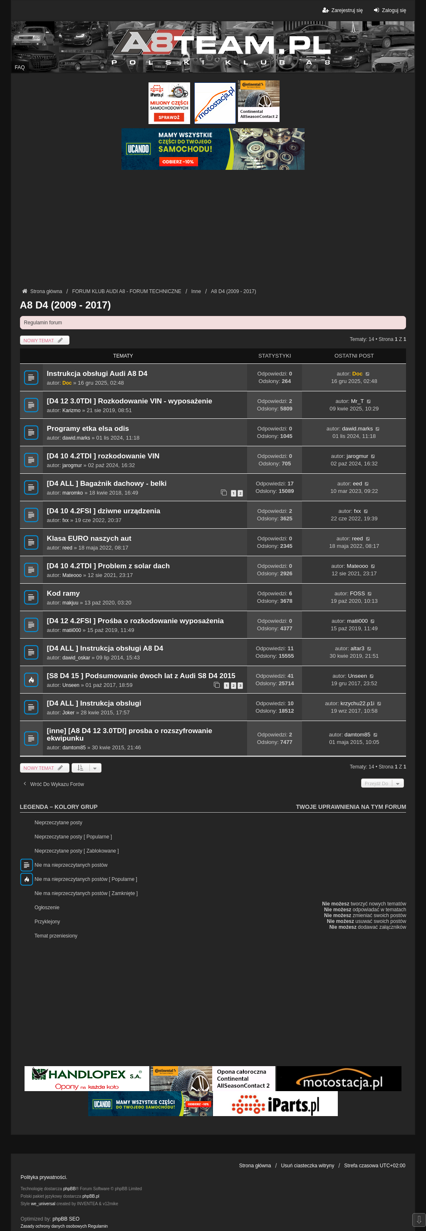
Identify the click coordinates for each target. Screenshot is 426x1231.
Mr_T (357, 401)
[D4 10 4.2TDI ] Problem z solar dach (108, 566)
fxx (65, 520)
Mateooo (72, 575)
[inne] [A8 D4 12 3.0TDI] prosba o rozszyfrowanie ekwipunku (130, 734)
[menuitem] (54, 1226)
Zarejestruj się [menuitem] (342, 10)
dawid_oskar (76, 658)
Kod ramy (63, 593)
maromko (72, 493)
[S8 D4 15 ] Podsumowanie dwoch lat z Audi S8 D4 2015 (141, 676)
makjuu (70, 603)
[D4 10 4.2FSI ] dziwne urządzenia (104, 511)
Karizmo (71, 410)
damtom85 (74, 748)
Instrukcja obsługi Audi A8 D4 (97, 374)
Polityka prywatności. (44, 1177)
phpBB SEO (65, 1219)
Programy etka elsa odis (88, 429)
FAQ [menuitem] (20, 67)
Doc (67, 383)
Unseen (70, 685)
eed (357, 483)
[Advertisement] (213, 228)
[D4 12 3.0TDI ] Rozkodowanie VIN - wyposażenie (130, 401)
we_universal (43, 1203)
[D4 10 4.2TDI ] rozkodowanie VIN (103, 456)
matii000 (71, 630)
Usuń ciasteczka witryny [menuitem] (307, 1166)
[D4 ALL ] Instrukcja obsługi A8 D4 (105, 648)
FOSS (357, 593)
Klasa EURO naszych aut (89, 538)
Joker (68, 713)
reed (67, 548)
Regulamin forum (43, 323)
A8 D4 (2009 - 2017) (65, 305)
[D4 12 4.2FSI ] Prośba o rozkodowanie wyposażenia (135, 621)
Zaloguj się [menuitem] (389, 10)
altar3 (357, 648)
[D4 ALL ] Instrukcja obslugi (94, 703)
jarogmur (72, 465)
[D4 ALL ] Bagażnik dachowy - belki (107, 483)
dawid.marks (76, 438)
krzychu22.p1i (357, 703)
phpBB (69, 1188)
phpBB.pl (90, 1196)
